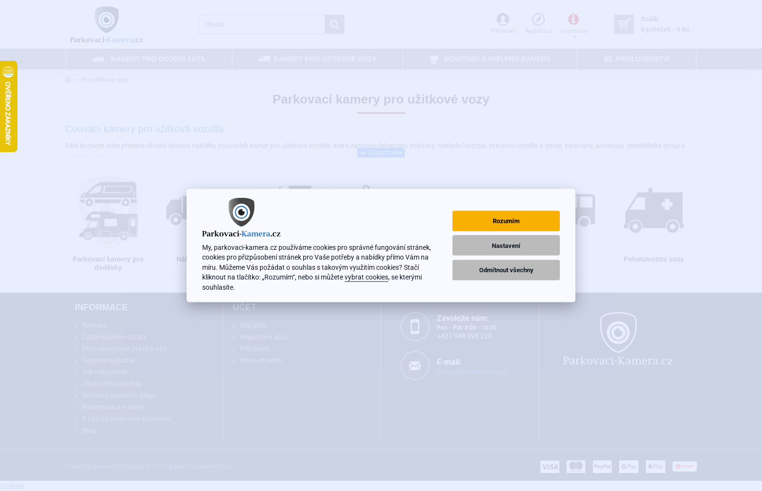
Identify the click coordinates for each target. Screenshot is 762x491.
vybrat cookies (366, 277)
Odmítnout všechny (506, 269)
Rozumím (506, 221)
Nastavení (506, 245)
